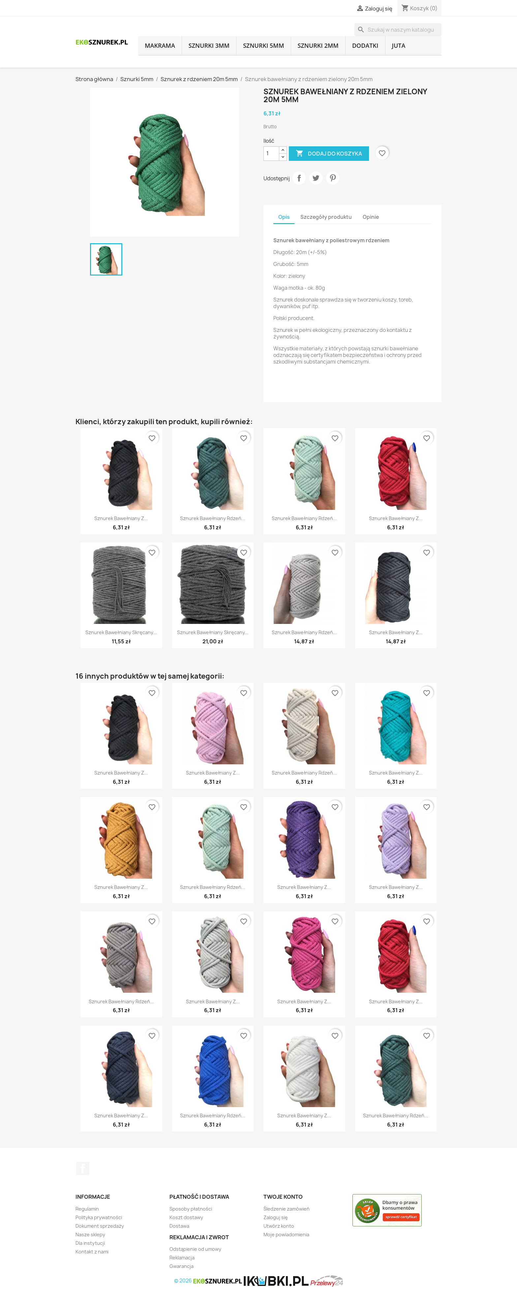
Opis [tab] (283, 217)
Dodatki (365, 45)
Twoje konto (283, 1196)
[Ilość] (271, 153)
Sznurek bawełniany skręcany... (121, 632)
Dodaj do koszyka (329, 153)
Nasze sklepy (90, 1234)
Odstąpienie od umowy (195, 1249)
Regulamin (87, 1209)
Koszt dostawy (186, 1217)
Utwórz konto (278, 1226)
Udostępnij (299, 178)
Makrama (160, 45)
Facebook (82, 1168)
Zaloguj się (275, 1217)
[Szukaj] (397, 29)
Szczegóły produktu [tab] (326, 217)
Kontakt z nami (92, 1251)
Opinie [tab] (371, 217)
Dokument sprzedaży (100, 1226)
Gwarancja (181, 1266)
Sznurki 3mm (209, 45)
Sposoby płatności (190, 1209)
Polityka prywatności (99, 1217)
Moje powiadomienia (286, 1234)
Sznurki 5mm (263, 45)
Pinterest (332, 178)
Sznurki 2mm (318, 45)
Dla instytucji (90, 1243)
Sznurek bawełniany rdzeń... (212, 518)
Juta (399, 45)
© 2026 (208, 1280)
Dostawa (179, 1226)
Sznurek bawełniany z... (121, 518)
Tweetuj (315, 178)
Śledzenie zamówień (286, 1209)
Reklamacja (182, 1257)
